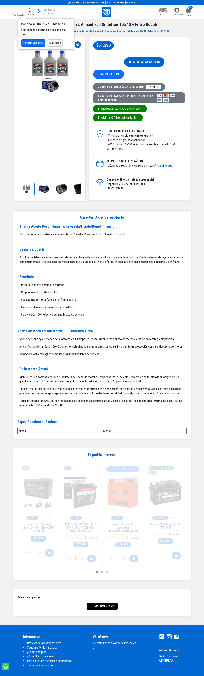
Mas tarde (55, 43)
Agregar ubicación (33, 43)
